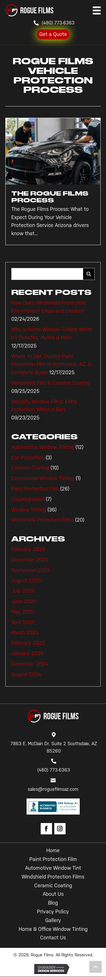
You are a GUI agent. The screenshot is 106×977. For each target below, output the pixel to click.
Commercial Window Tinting (42, 478)
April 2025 (23, 622)
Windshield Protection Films (42, 520)
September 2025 (30, 570)
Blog (53, 903)
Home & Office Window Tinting (53, 929)
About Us (53, 894)
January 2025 (27, 653)
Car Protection (27, 458)
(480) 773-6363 (58, 22)
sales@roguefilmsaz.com (53, 789)
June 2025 (23, 601)
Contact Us (53, 938)
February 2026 (28, 549)
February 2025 (28, 643)
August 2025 (26, 580)
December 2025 (29, 560)
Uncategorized (27, 499)
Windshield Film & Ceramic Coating (50, 383)
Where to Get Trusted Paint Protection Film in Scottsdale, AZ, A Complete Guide (51, 364)
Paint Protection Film (35, 489)
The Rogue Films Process (49, 197)
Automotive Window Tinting (42, 447)
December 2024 (29, 664)
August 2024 (26, 674)
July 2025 (23, 591)
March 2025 (25, 632)
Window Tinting (28, 510)
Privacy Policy (53, 912)
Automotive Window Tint (53, 868)
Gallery (53, 920)
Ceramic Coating (30, 468)
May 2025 (22, 612)
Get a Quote (53, 34)
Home (53, 850)
